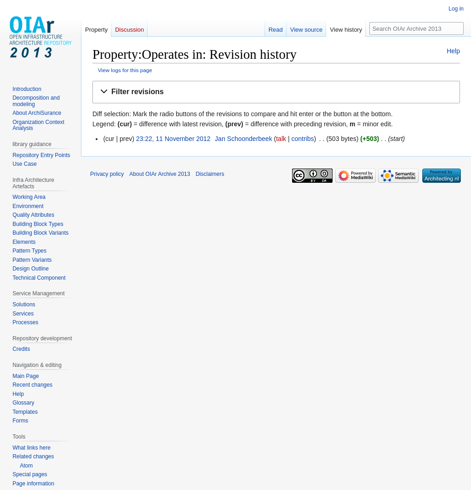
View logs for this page (125, 70)
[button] (276, 92)
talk (281, 138)
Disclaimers (209, 174)
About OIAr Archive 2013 (159, 174)
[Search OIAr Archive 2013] (416, 28)
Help (453, 51)
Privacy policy (107, 174)
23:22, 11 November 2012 (173, 138)
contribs (302, 138)
